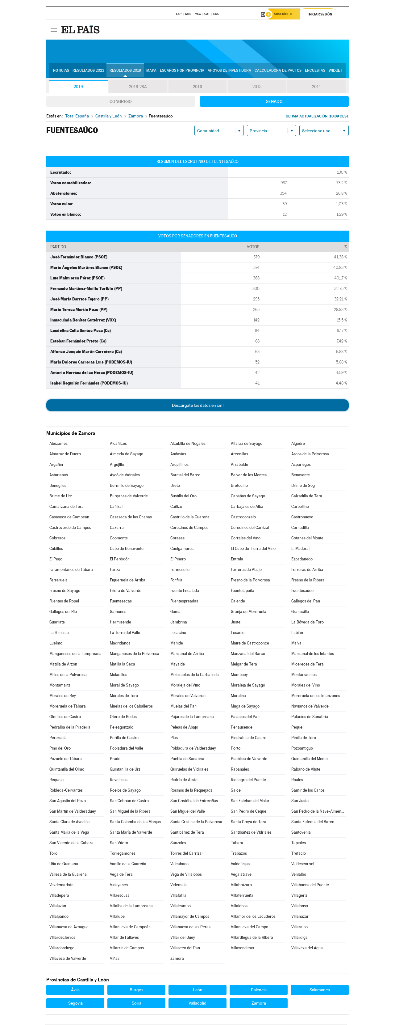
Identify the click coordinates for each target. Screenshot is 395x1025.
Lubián (297, 633)
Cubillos (56, 549)
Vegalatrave (241, 875)
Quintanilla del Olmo (66, 770)
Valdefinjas (240, 864)
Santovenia (301, 833)
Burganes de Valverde (129, 497)
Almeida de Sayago (126, 455)
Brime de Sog (303, 486)
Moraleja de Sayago (248, 686)
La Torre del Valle (125, 633)
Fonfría (176, 581)
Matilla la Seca (122, 665)
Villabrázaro (241, 885)
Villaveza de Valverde (67, 959)
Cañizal (116, 507)
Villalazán (57, 906)
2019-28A (138, 87)
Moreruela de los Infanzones (315, 696)
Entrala (237, 560)
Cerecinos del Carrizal (250, 528)
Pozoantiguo (302, 749)
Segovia (75, 1004)
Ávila (75, 990)
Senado (274, 102)
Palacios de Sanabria (309, 717)
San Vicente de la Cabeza (71, 843)
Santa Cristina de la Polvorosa (196, 822)
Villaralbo (299, 927)
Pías (174, 738)
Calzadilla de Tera (306, 497)
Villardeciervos (62, 938)
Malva (296, 644)
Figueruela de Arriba (127, 581)
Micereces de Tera (307, 665)
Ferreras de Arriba (307, 570)
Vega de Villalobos (186, 875)
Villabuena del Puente (310, 885)
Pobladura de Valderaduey (193, 749)
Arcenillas (239, 455)
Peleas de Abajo (184, 728)
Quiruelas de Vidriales (189, 770)
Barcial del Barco (185, 476)
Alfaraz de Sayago (246, 444)
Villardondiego (61, 948)
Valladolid (197, 1004)
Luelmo (55, 644)
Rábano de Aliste (305, 770)
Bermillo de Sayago (126, 486)
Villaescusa (120, 896)
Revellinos (118, 780)
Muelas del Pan (183, 707)
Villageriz (299, 896)
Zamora (177, 959)
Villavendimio (242, 948)
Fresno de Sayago (64, 591)
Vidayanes (119, 885)
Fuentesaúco (302, 591)
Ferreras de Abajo (246, 570)
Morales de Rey (62, 696)
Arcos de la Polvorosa (310, 455)
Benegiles (57, 486)
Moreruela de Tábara (67, 707)
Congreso (121, 102)
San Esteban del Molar (250, 801)
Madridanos (120, 644)
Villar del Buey (182, 938)
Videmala (178, 885)
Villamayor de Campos (189, 917)
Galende (238, 602)
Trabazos (239, 854)
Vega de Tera (121, 875)
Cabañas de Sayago (248, 497)
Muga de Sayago (245, 707)
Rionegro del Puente (248, 780)
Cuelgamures (181, 549)
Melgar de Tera (244, 665)
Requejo (56, 780)
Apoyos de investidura (229, 71)
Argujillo (117, 465)
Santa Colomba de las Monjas (135, 822)
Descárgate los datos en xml (197, 406)
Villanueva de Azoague (69, 927)
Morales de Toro (124, 696)
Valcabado (179, 864)
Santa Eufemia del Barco (312, 822)
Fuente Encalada (184, 591)
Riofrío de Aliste (184, 780)
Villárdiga (299, 938)
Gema (175, 612)
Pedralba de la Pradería (69, 728)
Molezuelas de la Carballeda (194, 675)
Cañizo (176, 507)
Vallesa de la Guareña (68, 875)
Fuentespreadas (184, 602)
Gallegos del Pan (305, 602)
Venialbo (298, 875)
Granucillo (300, 612)
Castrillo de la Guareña (190, 518)
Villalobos (239, 906)
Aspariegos (301, 465)
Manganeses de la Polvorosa (134, 654)
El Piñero (178, 560)
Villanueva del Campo (249, 927)
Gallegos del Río (63, 612)
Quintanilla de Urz (125, 770)
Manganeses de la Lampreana (75, 654)
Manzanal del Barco (248, 654)
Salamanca (320, 990)
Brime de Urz (60, 497)
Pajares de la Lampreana (192, 717)
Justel (236, 623)
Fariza (115, 570)
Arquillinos (179, 465)
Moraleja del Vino (185, 686)
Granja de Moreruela (248, 612)
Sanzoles (178, 843)
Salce (236, 791)
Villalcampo (180, 906)
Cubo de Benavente (126, 549)
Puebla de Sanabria (187, 759)
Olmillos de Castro (65, 717)
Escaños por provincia (182, 71)
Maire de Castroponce (250, 644)
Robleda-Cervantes (66, 791)
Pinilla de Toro (303, 738)
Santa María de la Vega (69, 833)
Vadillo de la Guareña (128, 864)
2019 (78, 87)
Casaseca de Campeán (69, 518)
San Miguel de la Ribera (130, 812)
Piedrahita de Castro (248, 738)
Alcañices (118, 444)
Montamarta (60, 686)
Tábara (237, 843)
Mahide (176, 644)
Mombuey (239, 675)
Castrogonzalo (243, 518)
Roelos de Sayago (125, 791)
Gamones (118, 612)
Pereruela (58, 738)
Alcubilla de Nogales (188, 444)
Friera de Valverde (125, 591)
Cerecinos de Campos (189, 528)
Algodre (298, 444)
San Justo (300, 801)
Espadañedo (302, 560)
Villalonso (299, 906)
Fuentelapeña (242, 591)
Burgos (136, 990)
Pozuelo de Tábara (65, 759)
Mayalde (177, 665)
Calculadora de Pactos (278, 71)
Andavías (178, 455)
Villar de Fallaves (124, 938)
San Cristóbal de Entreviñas (194, 801)
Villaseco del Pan (185, 948)
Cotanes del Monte (307, 539)
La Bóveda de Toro (307, 623)
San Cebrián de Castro (129, 801)
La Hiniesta (59, 633)
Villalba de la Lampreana (131, 906)
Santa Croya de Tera (248, 822)
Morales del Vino (305, 686)
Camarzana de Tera (66, 507)
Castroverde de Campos (70, 528)
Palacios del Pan (245, 717)
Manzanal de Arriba (187, 654)
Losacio (237, 633)
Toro (53, 854)
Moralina (238, 696)
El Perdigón (120, 560)
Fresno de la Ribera (308, 581)
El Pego (55, 560)
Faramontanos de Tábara (71, 570)
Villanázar (300, 917)
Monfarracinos (304, 675)
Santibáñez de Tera (187, 833)
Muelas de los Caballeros (131, 707)
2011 (316, 87)
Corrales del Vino (245, 539)
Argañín (56, 465)
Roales (297, 780)
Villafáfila (178, 896)
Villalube (117, 917)
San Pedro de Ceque (248, 812)
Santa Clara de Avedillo (69, 822)
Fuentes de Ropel (64, 602)
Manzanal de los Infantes (312, 654)
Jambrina (178, 623)
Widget (335, 71)
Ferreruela (58, 581)
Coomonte (119, 539)
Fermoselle (179, 570)
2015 (257, 87)
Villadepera (59, 896)
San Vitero (119, 843)
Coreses (177, 539)
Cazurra (117, 528)
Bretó (175, 486)
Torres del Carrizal (186, 854)
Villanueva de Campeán (130, 927)
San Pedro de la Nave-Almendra (318, 812)
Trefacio (298, 854)
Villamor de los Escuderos (253, 917)
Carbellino (300, 507)
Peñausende (241, 728)
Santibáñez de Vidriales (251, 833)
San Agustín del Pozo (67, 801)
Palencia (259, 990)
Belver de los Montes (249, 476)
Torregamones (122, 854)
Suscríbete (286, 14)
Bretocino (239, 486)
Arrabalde (239, 465)
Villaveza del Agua (307, 948)
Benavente (300, 476)
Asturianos (58, 476)
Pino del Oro (60, 749)
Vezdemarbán (61, 885)
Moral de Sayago (124, 686)
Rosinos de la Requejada (191, 791)
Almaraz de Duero (65, 455)
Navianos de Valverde (310, 707)
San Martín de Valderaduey (72, 812)
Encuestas (315, 71)
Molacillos (118, 675)
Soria (136, 1004)
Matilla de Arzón (63, 665)
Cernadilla (300, 528)
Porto (235, 749)
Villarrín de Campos (127, 948)
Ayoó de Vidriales (125, 476)
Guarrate (57, 623)
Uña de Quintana (63, 864)
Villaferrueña (242, 896)
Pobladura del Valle (126, 749)
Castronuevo (302, 518)
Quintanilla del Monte (309, 759)
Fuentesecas (121, 602)
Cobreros (57, 539)
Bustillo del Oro (183, 497)
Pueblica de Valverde (249, 759)
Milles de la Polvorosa (68, 675)
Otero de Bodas (123, 717)
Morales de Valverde (188, 696)
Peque (296, 728)
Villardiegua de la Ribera (252, 938)
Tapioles (298, 843)
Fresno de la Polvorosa (250, 581)
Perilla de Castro (124, 738)
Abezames (58, 444)
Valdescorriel (302, 864)
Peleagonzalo (121, 728)
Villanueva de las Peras (190, 927)
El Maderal (300, 549)
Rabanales (240, 770)
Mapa (151, 71)
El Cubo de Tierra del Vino (253, 549)
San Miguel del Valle (187, 812)
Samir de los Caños (308, 791)
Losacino (178, 633)
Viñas (114, 959)
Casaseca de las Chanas (131, 518)
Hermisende (120, 623)
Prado (115, 759)
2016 (197, 87)
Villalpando (59, 917)
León (197, 990)
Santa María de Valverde (131, 833)
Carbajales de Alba (247, 507)
